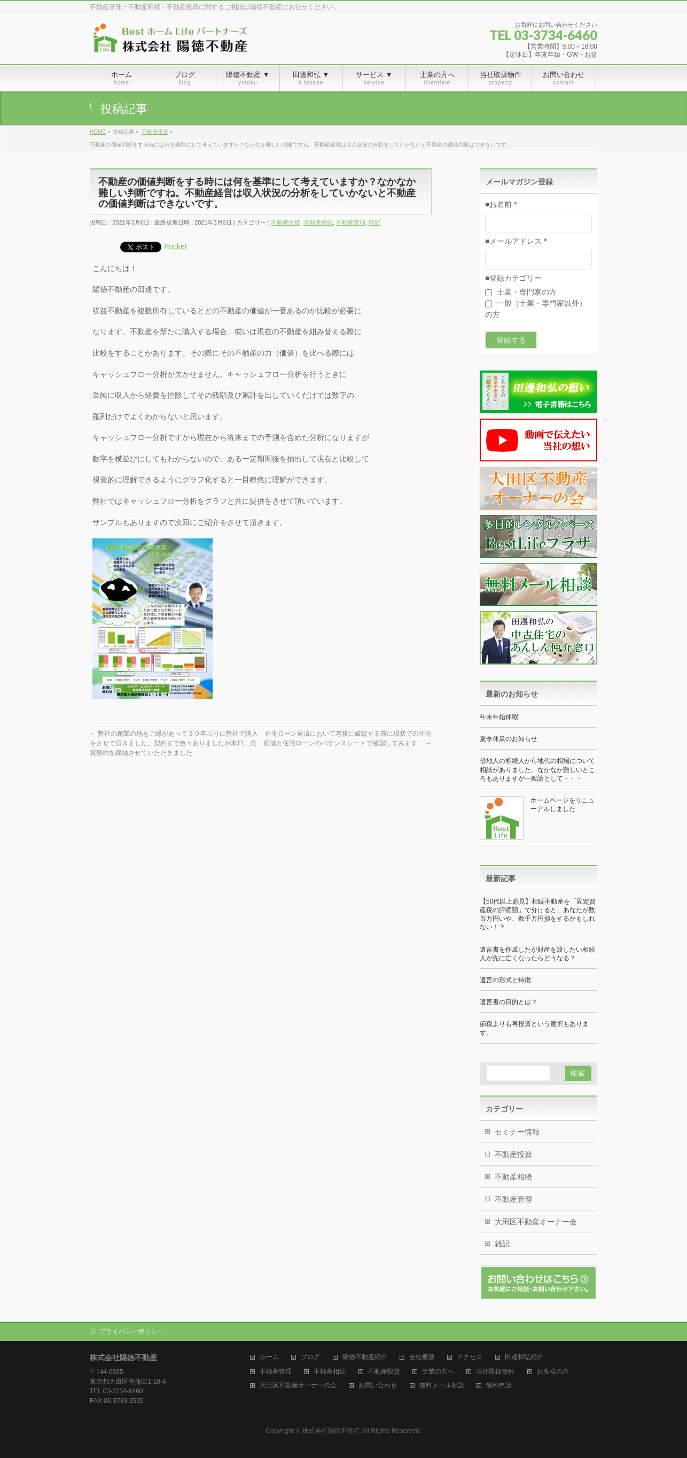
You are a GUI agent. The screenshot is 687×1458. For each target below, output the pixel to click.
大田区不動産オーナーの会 (298, 1385)
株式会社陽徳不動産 (331, 1430)
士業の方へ (438, 1371)
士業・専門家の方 (521, 292)
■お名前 (501, 204)
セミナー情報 (517, 1132)
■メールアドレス (516, 241)
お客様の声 (553, 1371)
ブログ (310, 1357)
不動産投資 (285, 222)
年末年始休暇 (499, 717)
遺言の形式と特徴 (505, 980)
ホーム (269, 1357)
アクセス (469, 1357)
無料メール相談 (441, 1385)
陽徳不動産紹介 (364, 1357)
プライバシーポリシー (131, 1331)
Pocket (175, 246)
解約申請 (499, 1385)
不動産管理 (350, 222)
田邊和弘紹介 (524, 1357)
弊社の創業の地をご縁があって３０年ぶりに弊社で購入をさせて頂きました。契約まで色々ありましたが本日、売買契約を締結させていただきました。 (174, 743)
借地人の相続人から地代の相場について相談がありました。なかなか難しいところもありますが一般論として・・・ (537, 769)
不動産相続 (318, 222)
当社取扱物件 (495, 1371)
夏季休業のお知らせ (508, 739)
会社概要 (422, 1357)
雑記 (374, 222)
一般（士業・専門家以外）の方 (536, 309)
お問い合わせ (377, 1385)
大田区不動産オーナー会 (536, 1221)
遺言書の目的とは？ (508, 1002)
